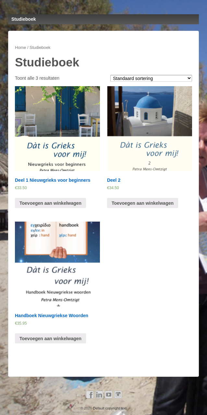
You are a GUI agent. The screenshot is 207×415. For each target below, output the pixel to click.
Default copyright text (109, 408)
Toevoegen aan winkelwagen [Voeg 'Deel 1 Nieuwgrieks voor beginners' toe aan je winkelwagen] (50, 203)
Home (20, 47)
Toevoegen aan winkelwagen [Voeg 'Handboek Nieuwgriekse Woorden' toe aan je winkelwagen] (50, 338)
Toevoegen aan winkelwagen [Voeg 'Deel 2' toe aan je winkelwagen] (143, 203)
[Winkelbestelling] (151, 78)
